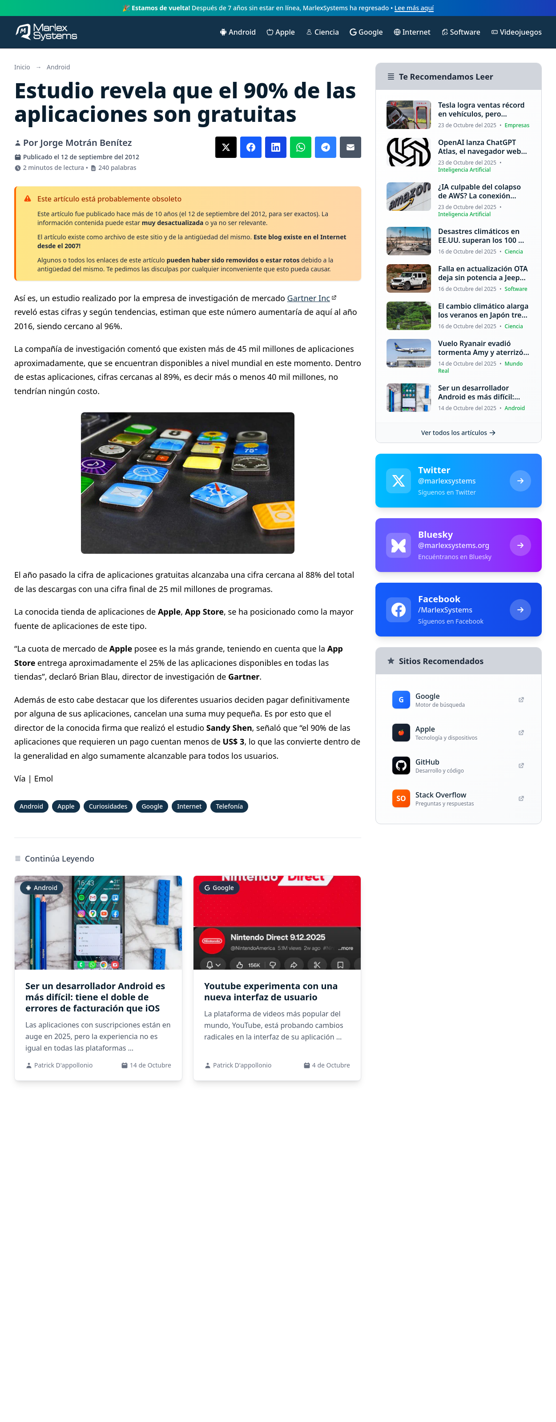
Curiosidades (108, 806)
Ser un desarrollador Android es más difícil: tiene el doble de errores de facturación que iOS (95, 997)
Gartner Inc (308, 298)
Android (58, 67)
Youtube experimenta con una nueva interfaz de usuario (271, 991)
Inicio (22, 67)
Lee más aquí (414, 8)
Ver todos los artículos (458, 432)
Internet (189, 806)
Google (152, 806)
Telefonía (229, 806)
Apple (65, 806)
